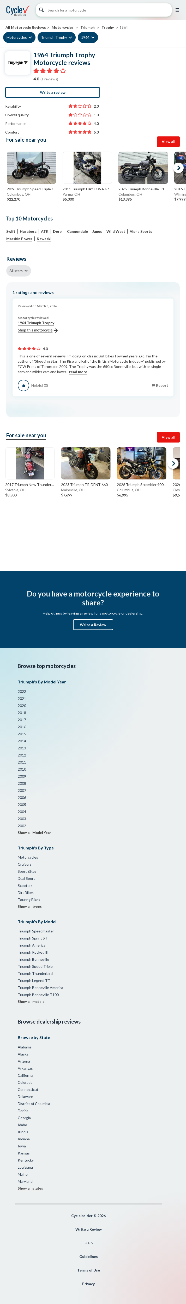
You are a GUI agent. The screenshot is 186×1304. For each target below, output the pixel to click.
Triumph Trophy (54, 37)
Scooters (25, 885)
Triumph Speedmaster (36, 931)
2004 (22, 811)
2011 (22, 762)
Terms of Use (88, 1270)
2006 (22, 797)
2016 (22, 727)
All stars (16, 270)
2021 (22, 698)
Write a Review (93, 624)
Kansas (24, 1153)
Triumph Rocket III (33, 952)
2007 (22, 790)
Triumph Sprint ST (32, 938)
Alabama (25, 1047)
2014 (22, 741)
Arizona (24, 1061)
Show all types (30, 906)
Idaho (22, 1125)
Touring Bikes (29, 899)
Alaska (23, 1054)
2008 (22, 783)
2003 (22, 818)
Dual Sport (26, 878)
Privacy (88, 1283)
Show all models (31, 1001)
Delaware (25, 1096)
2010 (22, 769)
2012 (22, 755)
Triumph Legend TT (34, 980)
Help (89, 1243)
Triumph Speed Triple (35, 966)
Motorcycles (17, 37)
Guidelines (88, 1256)
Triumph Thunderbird (35, 973)
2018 (22, 712)
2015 (22, 734)
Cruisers (25, 864)
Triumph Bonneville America (40, 987)
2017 (22, 719)
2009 (22, 776)
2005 (22, 804)
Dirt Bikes (26, 892)
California (25, 1075)
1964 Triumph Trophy (38, 327)
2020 (22, 705)
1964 (85, 37)
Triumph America (31, 945)
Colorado (25, 1082)
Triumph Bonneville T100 (38, 994)
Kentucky (26, 1160)
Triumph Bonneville (33, 959)
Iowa (22, 1146)
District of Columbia (34, 1103)
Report (162, 385)
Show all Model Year (34, 833)
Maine (23, 1174)
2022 (22, 691)
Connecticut (28, 1089)
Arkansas (25, 1068)
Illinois (23, 1132)
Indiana (24, 1139)
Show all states (30, 1188)
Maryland (25, 1181)
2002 (22, 826)
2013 (22, 748)
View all (168, 141)
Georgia (24, 1117)
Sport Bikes (27, 871)
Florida (23, 1110)
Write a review (52, 92)
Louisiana (25, 1167)
